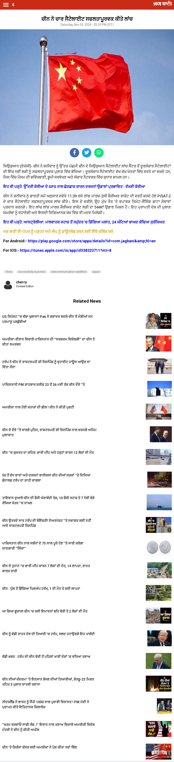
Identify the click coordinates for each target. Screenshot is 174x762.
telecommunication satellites (68, 271)
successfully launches (31, 271)
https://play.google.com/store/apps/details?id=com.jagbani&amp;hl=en (92, 241)
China (8, 271)
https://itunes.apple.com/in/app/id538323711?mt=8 (65, 250)
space (96, 271)
